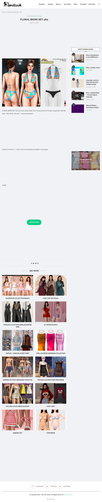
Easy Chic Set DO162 (50, 298)
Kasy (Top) (51, 406)
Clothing (50, 4)
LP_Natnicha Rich (51, 325)
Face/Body (67, 4)
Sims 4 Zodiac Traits (93, 68)
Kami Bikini (51, 433)
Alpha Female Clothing (34, 16)
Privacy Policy (68, 495)
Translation (83, 4)
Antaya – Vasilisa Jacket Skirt (17, 353)
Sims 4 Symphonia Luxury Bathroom (92, 56)
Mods (75, 4)
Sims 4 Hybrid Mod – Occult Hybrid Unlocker (92, 95)
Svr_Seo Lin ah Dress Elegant (17, 406)
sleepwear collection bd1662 (18, 298)
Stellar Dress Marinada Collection (50, 353)
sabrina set (17, 433)
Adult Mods (91, 4)
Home (4, 12)
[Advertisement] (34, 40)
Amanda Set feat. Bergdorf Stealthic (17, 380)
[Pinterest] (64, 486)
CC (15, 149)
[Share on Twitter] (33, 263)
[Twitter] (51, 486)
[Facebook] (37, 486)
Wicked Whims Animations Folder (92, 106)
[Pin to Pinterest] (36, 263)
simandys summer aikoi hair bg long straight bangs (92, 82)
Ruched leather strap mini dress (51, 380)
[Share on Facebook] (31, 263)
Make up (58, 4)
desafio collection (86, 159)
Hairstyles (42, 4)
